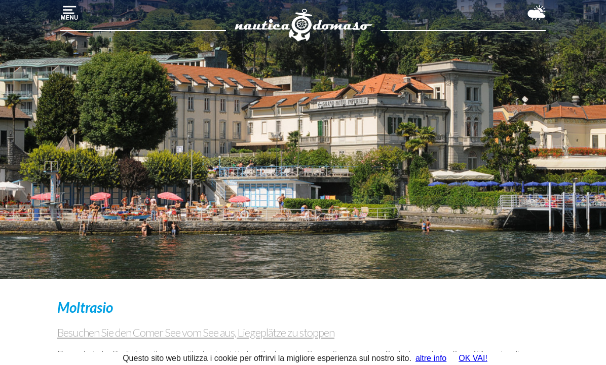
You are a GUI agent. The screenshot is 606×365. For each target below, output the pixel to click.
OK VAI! (473, 358)
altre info (430, 358)
